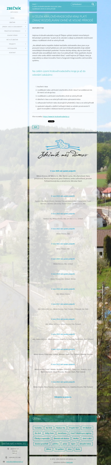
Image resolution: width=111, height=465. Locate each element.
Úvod (12, 18)
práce (65, 444)
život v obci (87, 438)
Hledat (93, 4)
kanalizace (62, 433)
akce (70, 449)
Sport (73, 444)
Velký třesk (49, 433)
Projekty (12, 44)
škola (78, 449)
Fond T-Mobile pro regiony (81, 433)
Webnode (69, 462)
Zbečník (12, 22)
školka (76, 438)
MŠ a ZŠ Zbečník (12, 40)
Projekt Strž (74, 428)
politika (55, 444)
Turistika (38, 428)
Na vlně (38, 433)
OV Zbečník (87, 428)
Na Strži (49, 428)
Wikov (48, 449)
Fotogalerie (12, 48)
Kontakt (12, 53)
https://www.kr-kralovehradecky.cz (56, 116)
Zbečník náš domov (61, 438)
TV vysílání (59, 449)
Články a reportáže (42, 438)
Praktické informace (12, 31)
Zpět (35, 127)
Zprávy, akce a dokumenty (12, 27)
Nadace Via (60, 428)
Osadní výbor (12, 35)
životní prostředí (41, 444)
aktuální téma (85, 444)
